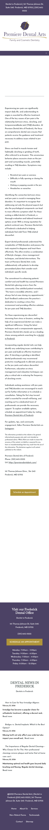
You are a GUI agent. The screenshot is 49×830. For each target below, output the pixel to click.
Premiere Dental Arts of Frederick (19, 415)
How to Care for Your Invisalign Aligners (22, 703)
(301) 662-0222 (24, 634)
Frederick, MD (22, 627)
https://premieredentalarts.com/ (23, 463)
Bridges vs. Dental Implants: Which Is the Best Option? (24, 726)
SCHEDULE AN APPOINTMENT (24, 642)
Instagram (9, 429)
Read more (7, 716)
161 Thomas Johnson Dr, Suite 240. (24, 624)
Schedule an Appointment (24, 492)
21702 (30, 627)
